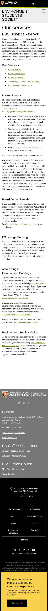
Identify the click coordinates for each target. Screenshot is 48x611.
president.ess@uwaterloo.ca (13, 433)
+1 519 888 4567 (26, 496)
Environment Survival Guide (20, 85)
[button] (35, 3)
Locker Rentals (14, 70)
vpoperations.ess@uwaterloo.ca (20, 111)
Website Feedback (9, 438)
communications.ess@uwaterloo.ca (16, 315)
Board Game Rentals (16, 74)
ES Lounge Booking (16, 78)
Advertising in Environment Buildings (24, 81)
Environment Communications (26, 322)
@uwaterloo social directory (24, 554)
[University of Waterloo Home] (9, 3)
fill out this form (19, 244)
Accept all (17, 603)
